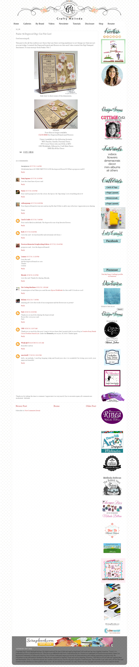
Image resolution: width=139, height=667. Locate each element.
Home (16, 23)
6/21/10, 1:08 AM (42, 287)
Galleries (27, 23)
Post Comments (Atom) (32, 410)
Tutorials (77, 23)
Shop (101, 23)
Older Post (91, 406)
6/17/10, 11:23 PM (33, 256)
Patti (22, 312)
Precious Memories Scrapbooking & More (35, 244)
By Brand (40, 23)
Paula (23, 191)
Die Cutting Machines (28, 287)
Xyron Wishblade (57, 290)
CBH (22, 328)
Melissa (23, 300)
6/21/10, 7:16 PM (33, 300)
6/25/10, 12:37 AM (31, 328)
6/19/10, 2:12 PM (32, 275)
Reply (23, 172)
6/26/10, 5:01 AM (38, 343)
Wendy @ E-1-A (26, 343)
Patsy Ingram (25, 178)
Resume (111, 23)
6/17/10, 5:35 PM (31, 191)
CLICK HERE (43, 135)
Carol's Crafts (25, 219)
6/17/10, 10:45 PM (56, 244)
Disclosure (89, 23)
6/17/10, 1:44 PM (36, 166)
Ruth (22, 232)
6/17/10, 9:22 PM (31, 232)
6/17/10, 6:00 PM (37, 203)
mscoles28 (24, 355)
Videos (51, 23)
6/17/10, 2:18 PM (36, 178)
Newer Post (21, 406)
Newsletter (63, 23)
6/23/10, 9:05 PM (31, 312)
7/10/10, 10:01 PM (35, 355)
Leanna (23, 256)
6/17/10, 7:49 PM (37, 219)
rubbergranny (25, 203)
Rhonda (23, 275)
